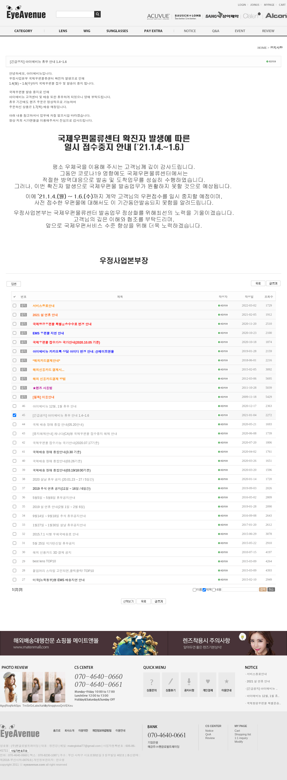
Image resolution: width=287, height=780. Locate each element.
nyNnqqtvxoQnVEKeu (59, 705)
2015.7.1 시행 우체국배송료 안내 (56, 534)
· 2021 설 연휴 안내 (257, 681)
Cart (237, 730)
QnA (208, 734)
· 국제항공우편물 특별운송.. (263, 703)
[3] (20, 589)
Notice (209, 730)
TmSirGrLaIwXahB (34, 705)
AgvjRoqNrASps (10, 705)
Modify (239, 741)
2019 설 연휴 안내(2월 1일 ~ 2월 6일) (59, 507)
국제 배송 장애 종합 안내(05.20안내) (58, 425)
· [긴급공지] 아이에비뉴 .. (261, 688)
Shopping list (243, 734)
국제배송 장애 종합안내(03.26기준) (57, 461)
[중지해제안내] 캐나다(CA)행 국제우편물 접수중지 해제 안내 (75, 434)
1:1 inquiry (241, 738)
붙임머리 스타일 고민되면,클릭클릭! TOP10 (63, 571)
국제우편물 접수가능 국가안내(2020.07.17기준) (66, 443)
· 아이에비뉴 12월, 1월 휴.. (262, 696)
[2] (16, 589)
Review (210, 738)
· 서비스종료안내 (256, 674)
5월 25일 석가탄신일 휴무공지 (54, 543)
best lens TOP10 (44, 561)
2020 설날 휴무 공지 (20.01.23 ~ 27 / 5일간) (63, 479)
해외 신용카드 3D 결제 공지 (52, 552)
